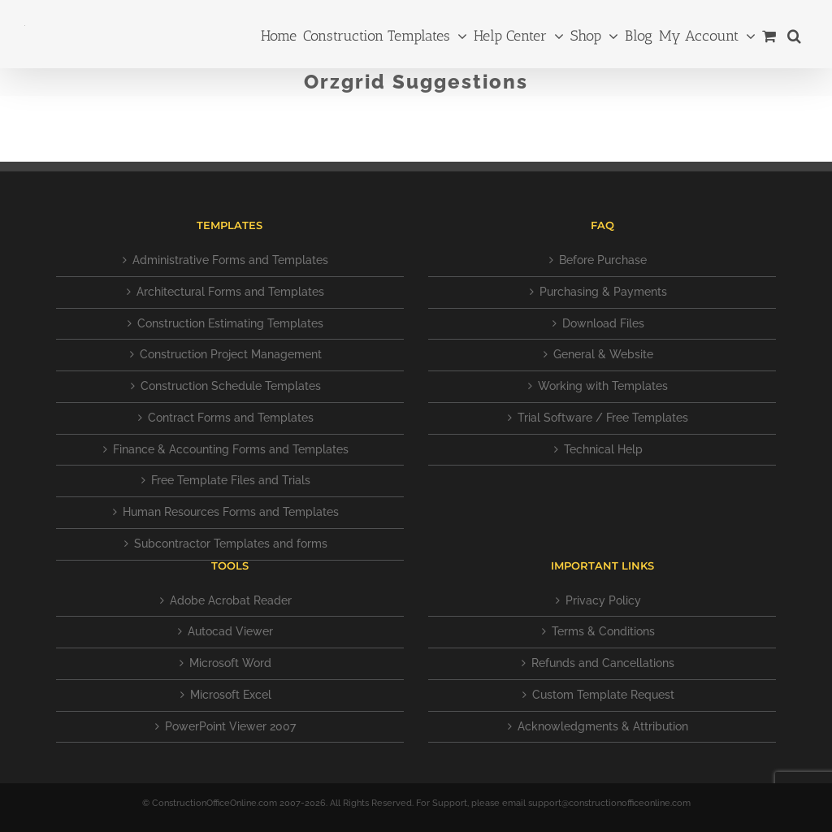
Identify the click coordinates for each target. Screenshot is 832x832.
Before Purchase (603, 260)
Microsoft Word (230, 663)
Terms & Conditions (603, 631)
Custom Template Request (603, 694)
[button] (794, 34)
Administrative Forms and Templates (230, 260)
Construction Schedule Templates (231, 385)
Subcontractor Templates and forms (230, 543)
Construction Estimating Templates (230, 323)
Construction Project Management (231, 354)
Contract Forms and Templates (231, 417)
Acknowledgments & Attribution (603, 726)
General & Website (603, 354)
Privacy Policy (603, 600)
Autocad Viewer (230, 631)
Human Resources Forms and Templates (231, 511)
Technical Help (603, 449)
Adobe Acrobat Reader (231, 600)
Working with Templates (603, 385)
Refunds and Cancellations (602, 663)
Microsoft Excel (230, 694)
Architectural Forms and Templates (230, 291)
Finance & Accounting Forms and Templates (231, 449)
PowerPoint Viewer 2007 (230, 726)
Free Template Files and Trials (230, 480)
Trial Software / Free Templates (603, 417)
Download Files (603, 323)
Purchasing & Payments (603, 291)
